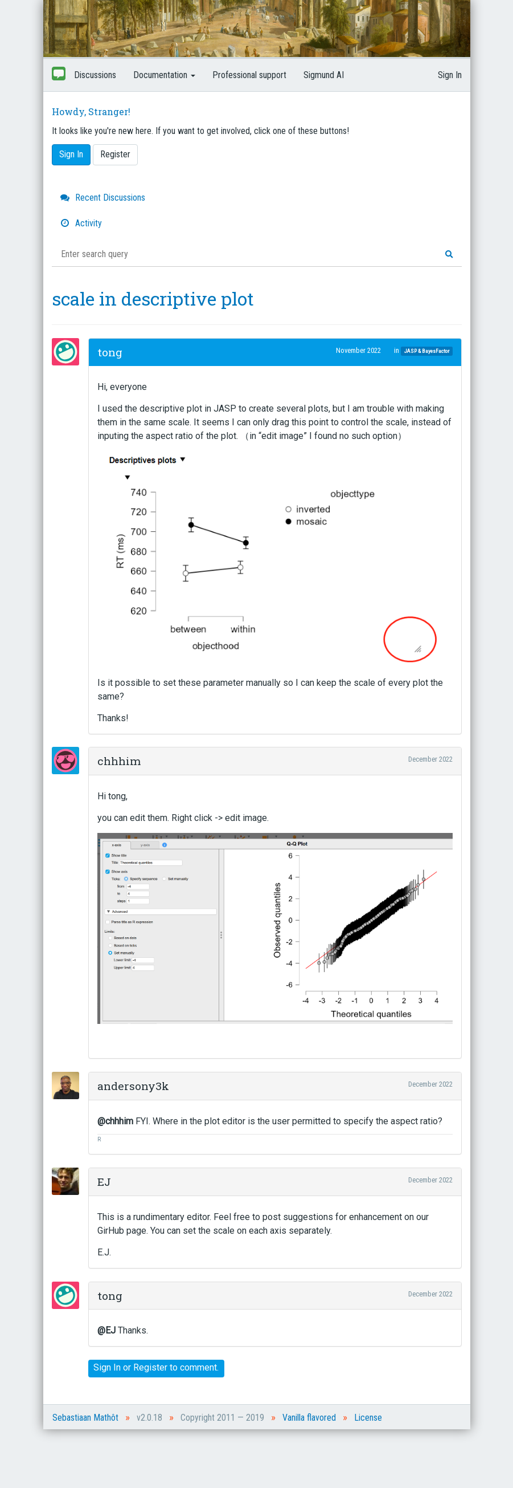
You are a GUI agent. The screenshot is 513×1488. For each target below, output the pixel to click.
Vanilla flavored (309, 1417)
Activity (81, 223)
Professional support (249, 75)
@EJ (106, 1330)
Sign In (450, 75)
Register (115, 154)
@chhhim (115, 1121)
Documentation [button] (164, 75)
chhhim (119, 761)
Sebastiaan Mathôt (85, 1417)
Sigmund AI (323, 75)
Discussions (95, 75)
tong (109, 352)
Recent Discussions (102, 197)
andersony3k (133, 1086)
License (368, 1417)
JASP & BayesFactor (426, 351)
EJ (104, 1181)
